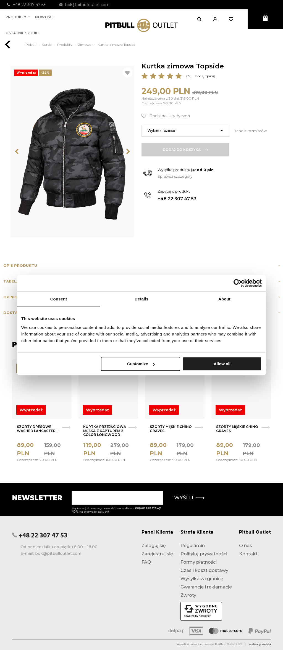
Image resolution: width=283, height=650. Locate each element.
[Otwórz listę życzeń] (233, 19)
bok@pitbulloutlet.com (84, 4)
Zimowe (85, 44)
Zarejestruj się (157, 553)
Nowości (44, 17)
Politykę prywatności (203, 553)
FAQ (146, 562)
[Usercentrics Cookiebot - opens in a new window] (237, 283)
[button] (217, 19)
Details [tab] (141, 299)
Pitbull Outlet (255, 532)
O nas (245, 545)
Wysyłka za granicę (201, 578)
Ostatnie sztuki (22, 33)
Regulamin (192, 545)
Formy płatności (198, 562)
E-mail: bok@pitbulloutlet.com (50, 553)
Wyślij (189, 498)
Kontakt (248, 553)
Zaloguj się (154, 545)
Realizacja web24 (259, 644)
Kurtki (47, 44)
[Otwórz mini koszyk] (265, 19)
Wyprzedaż (31, 409)
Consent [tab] (58, 299)
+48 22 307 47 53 (26, 4)
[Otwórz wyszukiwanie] (201, 19)
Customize (141, 363)
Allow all (222, 363)
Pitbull (31, 44)
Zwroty (188, 595)
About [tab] (224, 299)
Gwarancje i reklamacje (206, 587)
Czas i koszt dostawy (204, 570)
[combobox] (185, 131)
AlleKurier (205, 615)
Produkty (18, 17)
